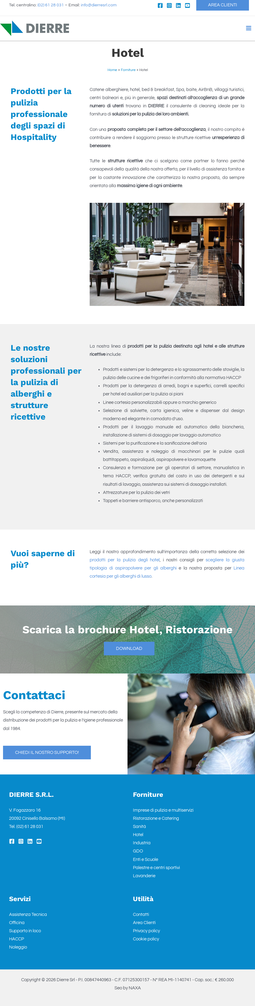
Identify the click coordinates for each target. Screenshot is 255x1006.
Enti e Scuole (145, 859)
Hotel (138, 834)
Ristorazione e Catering (156, 818)
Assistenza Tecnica (28, 914)
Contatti (141, 914)
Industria (142, 843)
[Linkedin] (177, 5)
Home (112, 70)
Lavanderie (144, 876)
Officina (17, 922)
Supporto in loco (25, 931)
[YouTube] (187, 5)
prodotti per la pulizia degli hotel (125, 560)
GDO (138, 851)
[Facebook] (159, 5)
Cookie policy (146, 939)
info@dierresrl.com (99, 5)
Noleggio (18, 947)
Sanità (139, 826)
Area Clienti (144, 922)
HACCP (16, 939)
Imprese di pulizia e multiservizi (163, 810)
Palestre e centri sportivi (156, 867)
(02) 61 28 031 (51, 5)
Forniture (128, 70)
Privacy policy (146, 931)
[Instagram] (168, 5)
